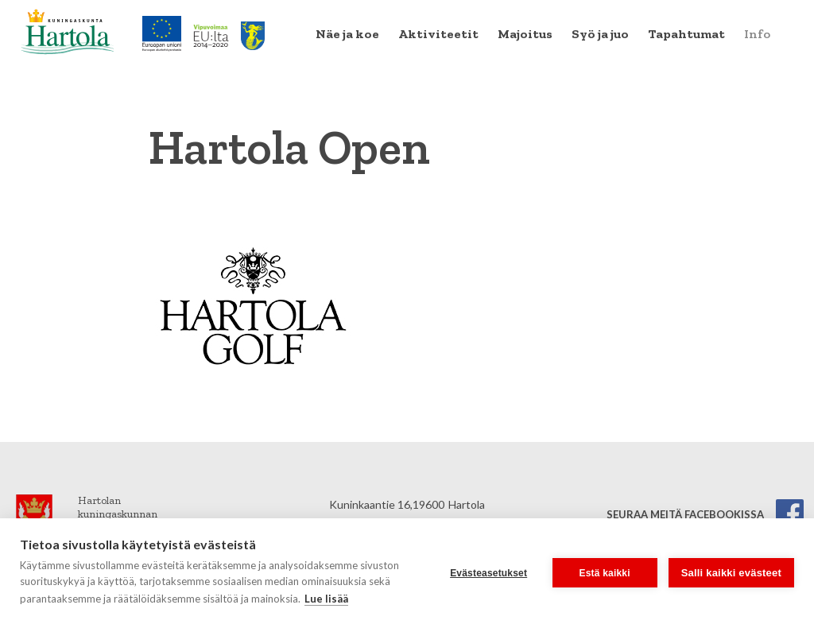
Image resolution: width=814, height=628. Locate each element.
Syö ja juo (600, 33)
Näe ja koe (347, 33)
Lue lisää (326, 598)
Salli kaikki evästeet (731, 573)
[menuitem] (347, 34)
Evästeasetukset (488, 573)
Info (757, 33)
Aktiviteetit (438, 33)
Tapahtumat (686, 33)
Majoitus (525, 33)
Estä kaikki (604, 573)
